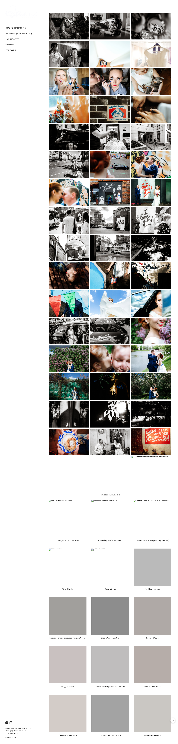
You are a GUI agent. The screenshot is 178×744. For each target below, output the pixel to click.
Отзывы (9, 44)
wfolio (14, 737)
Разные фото (12, 39)
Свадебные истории (15, 28)
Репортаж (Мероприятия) (18, 33)
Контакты (10, 50)
